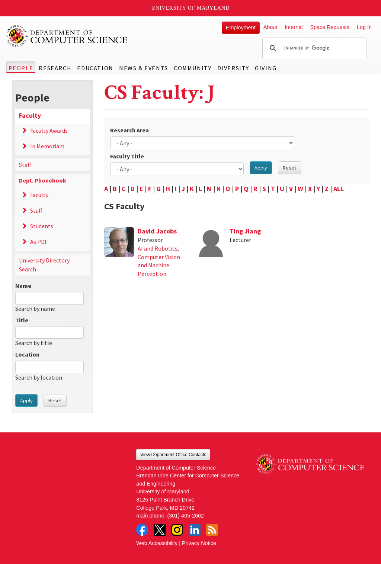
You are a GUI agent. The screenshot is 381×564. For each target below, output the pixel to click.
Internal (293, 27)
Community (192, 68)
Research (55, 68)
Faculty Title (127, 156)
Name (23, 285)
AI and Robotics (157, 248)
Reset (55, 400)
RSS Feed (212, 530)
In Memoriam (47, 146)
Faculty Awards (49, 130)
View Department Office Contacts (173, 454)
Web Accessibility (156, 543)
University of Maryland (190, 8)
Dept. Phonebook (42, 180)
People (21, 68)
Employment (241, 27)
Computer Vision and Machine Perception (159, 265)
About (270, 27)
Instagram (177, 530)
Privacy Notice (199, 543)
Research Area (129, 130)
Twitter (160, 530)
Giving (266, 68)
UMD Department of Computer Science (67, 36)
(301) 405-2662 (185, 516)
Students (41, 226)
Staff (25, 164)
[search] (313, 48)
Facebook (142, 530)
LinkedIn (195, 530)
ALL (338, 188)
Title (21, 320)
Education (95, 68)
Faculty (30, 116)
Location (27, 354)
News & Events (143, 68)
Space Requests (329, 27)
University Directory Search (44, 265)
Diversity (233, 68)
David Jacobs (157, 231)
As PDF (39, 241)
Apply (26, 400)
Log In (364, 27)
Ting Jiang (245, 231)
